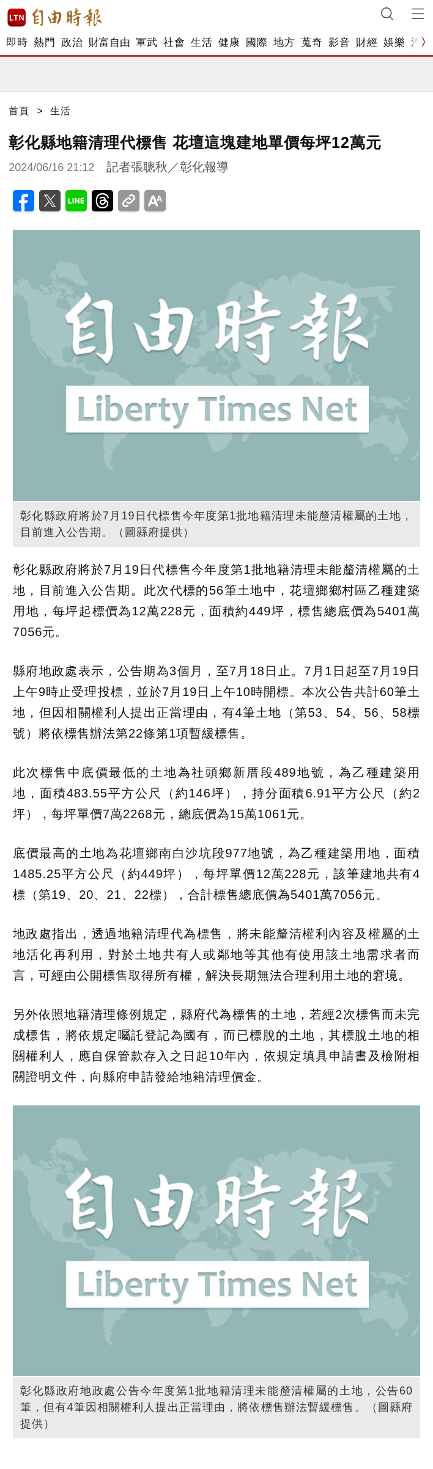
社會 (174, 42)
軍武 (146, 42)
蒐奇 (311, 42)
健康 (229, 42)
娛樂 (394, 42)
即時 (17, 42)
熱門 (44, 42)
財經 (366, 42)
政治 (72, 42)
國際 (256, 42)
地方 (284, 42)
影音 (339, 42)
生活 (201, 42)
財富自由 (109, 42)
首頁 (19, 111)
